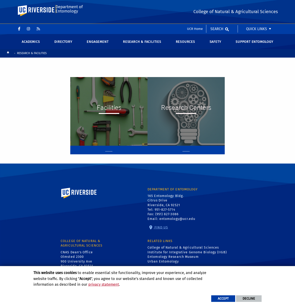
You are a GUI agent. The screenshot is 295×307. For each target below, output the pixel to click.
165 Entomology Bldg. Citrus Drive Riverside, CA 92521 (166, 203)
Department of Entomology (69, 22)
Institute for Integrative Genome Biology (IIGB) (187, 255)
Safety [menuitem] (215, 45)
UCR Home (195, 5)
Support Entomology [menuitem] (254, 45)
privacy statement (103, 284)
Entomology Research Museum (173, 260)
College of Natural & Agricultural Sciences (183, 251)
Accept (223, 298)
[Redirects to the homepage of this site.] (8, 57)
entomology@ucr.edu (177, 222)
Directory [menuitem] (63, 45)
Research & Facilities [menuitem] (142, 45)
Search (216, 5)
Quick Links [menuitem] (256, 5)
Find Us (160, 231)
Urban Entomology (163, 265)
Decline (249, 298)
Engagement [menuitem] (97, 45)
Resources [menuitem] (185, 45)
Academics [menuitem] (31, 45)
